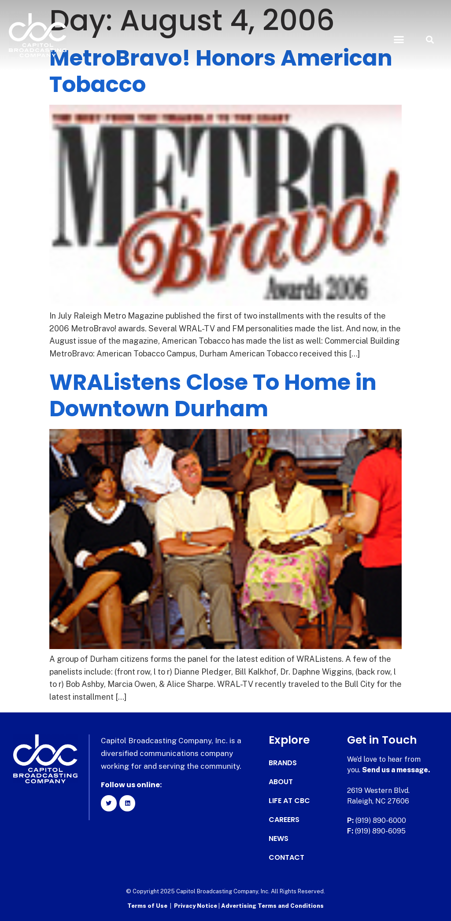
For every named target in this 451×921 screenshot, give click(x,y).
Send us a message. (396, 770)
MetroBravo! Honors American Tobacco (220, 71)
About (281, 782)
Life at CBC (289, 800)
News (278, 838)
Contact (286, 857)
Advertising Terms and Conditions (272, 906)
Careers (284, 819)
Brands (283, 763)
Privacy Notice (196, 906)
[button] (398, 39)
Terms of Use (147, 906)
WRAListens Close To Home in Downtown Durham (213, 395)
